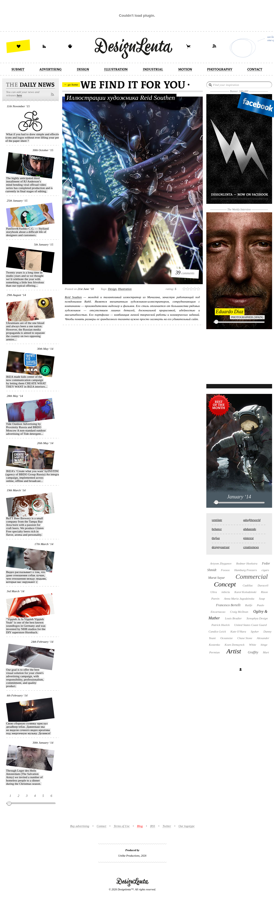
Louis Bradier (233, 618)
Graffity (253, 652)
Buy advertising (79, 826)
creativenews (251, 547)
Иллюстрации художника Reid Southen (121, 97)
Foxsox (225, 570)
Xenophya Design (257, 618)
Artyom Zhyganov (221, 563)
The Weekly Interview (239, 209)
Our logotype (187, 826)
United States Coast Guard (250, 624)
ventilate (217, 519)
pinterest (248, 538)
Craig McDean (239, 611)
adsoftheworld (252, 519)
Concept (225, 584)
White (252, 644)
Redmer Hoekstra (246, 563)
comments (185, 272)
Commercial (251, 576)
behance (217, 528)
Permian (214, 652)
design (112, 288)
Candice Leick (217, 631)
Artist (233, 651)
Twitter (166, 826)
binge (264, 644)
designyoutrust (221, 547)
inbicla (225, 592)
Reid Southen (73, 297)
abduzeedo (249, 528)
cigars (265, 570)
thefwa (216, 538)
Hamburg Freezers (245, 570)
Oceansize (226, 638)
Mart (266, 652)
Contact (101, 826)
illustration (125, 288)
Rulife (248, 605)
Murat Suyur (216, 578)
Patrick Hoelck (221, 624)
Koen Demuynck (234, 644)
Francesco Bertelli (228, 605)
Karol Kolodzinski (245, 592)
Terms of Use (122, 826)
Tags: (104, 288)
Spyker (255, 631)
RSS (152, 826)
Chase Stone (244, 638)
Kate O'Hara (238, 631)
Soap (262, 598)
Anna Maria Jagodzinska (239, 598)
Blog (140, 826)
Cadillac (247, 585)
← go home (71, 84)
